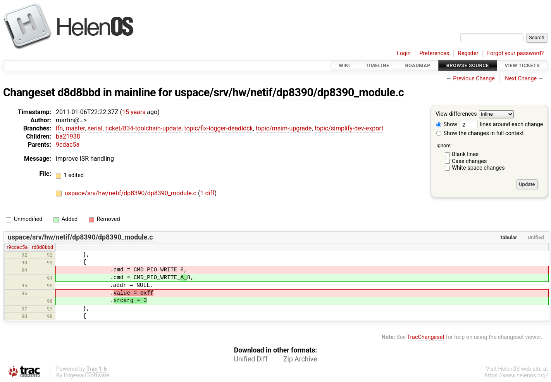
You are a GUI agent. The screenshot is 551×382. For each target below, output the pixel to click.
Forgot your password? (515, 53)
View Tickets (522, 65)
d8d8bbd (79, 92)
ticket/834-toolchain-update (143, 128)
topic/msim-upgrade (284, 128)
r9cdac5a (17, 247)
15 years (133, 112)
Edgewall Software (87, 375)
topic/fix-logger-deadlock (218, 128)
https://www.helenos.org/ (516, 375)
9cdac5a (67, 144)
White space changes (478, 168)
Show (446, 124)
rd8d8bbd (42, 247)
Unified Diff (251, 359)
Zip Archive (300, 359)
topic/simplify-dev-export (349, 128)
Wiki (344, 65)
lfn (59, 128)
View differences (456, 114)
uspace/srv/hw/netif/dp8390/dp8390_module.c (289, 92)
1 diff (207, 193)
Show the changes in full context (480, 133)
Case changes (469, 161)
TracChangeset (425, 337)
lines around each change (501, 124)
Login (404, 53)
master (74, 128)
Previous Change (474, 78)
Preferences (434, 53)
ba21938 (68, 136)
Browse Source (467, 65)
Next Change (521, 78)
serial (95, 128)
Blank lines (465, 154)
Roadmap (417, 65)
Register (468, 53)
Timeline (377, 65)
